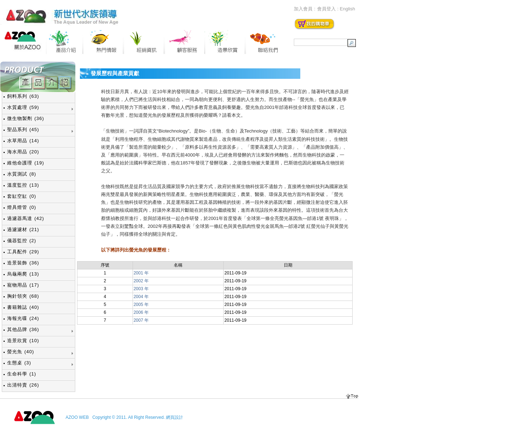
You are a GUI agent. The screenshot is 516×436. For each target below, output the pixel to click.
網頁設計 (174, 417)
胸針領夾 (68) (23, 296)
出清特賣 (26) (23, 385)
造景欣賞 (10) (23, 340)
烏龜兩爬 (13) (23, 274)
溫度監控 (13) (23, 185)
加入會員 (303, 8)
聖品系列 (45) (23, 129)
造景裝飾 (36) (23, 262)
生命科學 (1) (21, 374)
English (347, 8)
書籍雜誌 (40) (23, 307)
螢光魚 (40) (20, 351)
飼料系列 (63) (23, 96)
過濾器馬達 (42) (25, 218)
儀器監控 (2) (21, 240)
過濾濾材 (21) (23, 229)
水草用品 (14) (23, 140)
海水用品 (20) (23, 151)
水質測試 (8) (21, 174)
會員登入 (326, 8)
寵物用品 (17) (23, 285)
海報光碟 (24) (23, 318)
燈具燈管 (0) (21, 207)
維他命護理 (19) (25, 163)
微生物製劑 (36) (25, 118)
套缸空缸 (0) (21, 196)
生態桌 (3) (19, 362)
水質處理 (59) (23, 107)
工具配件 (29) (23, 251)
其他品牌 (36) (23, 329)
